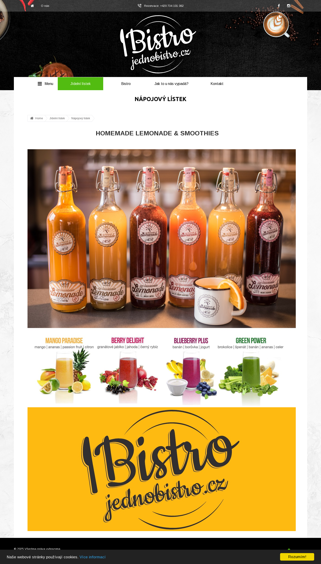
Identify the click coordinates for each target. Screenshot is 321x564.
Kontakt (217, 84)
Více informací (93, 557)
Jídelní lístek (80, 84)
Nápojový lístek (80, 118)
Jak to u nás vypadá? (171, 84)
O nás (45, 5)
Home (39, 118)
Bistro (126, 84)
